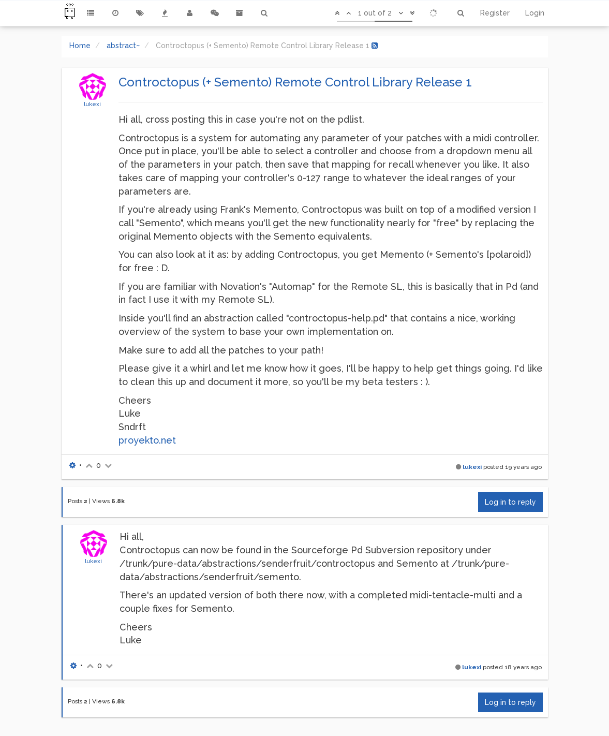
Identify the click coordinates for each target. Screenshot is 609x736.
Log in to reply (510, 502)
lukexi (92, 104)
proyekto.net (147, 440)
